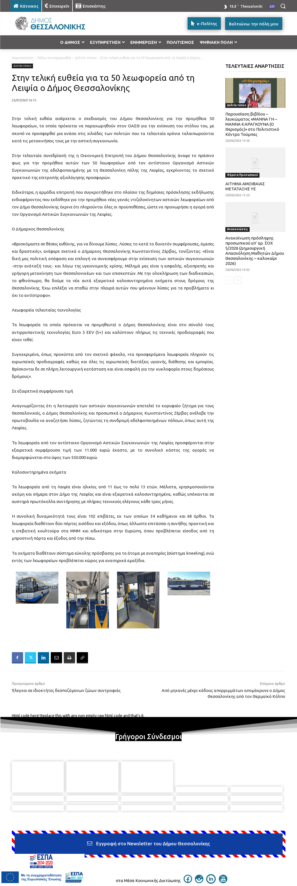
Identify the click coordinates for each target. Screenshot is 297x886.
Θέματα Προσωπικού (242, 175)
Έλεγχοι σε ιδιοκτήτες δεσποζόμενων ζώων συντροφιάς (66, 690)
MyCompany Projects (268, 868)
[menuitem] (272, 7)
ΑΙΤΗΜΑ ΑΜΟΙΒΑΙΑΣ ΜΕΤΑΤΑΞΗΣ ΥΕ (245, 186)
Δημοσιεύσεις (23, 58)
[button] (283, 6)
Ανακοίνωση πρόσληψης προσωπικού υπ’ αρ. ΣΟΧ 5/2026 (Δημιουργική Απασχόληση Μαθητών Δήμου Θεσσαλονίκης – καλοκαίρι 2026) (254, 251)
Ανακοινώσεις (237, 229)
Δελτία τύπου (85, 58)
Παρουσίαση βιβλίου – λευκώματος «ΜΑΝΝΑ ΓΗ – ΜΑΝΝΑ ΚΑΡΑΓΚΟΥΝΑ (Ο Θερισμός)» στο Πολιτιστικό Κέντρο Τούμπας (252, 124)
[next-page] (237, 280)
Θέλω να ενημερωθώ (54, 58)
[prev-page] (228, 280)
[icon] (187, 856)
